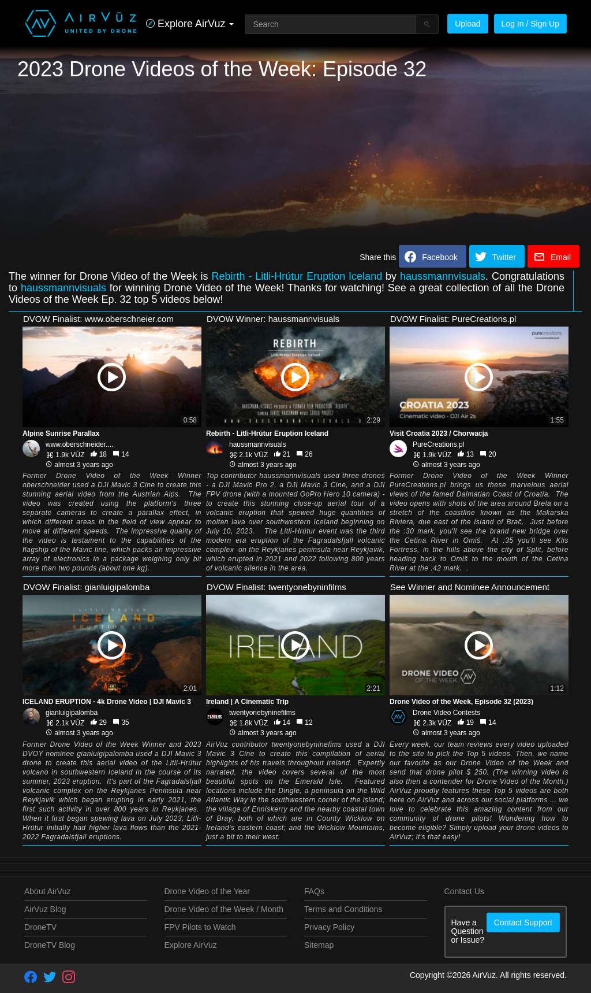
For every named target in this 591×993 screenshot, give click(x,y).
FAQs (314, 891)
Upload (467, 23)
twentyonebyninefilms (262, 713)
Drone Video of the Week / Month (224, 909)
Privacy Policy (329, 927)
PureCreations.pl (438, 444)
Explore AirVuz (190, 945)
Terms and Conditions (343, 909)
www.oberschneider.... (79, 444)
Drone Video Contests (446, 713)
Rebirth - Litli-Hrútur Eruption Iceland (296, 276)
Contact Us (464, 891)
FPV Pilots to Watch (200, 927)
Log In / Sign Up (530, 23)
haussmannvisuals (442, 276)
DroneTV (40, 927)
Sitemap (319, 945)
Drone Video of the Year (207, 891)
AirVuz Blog (45, 909)
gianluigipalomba (72, 713)
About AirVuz (47, 891)
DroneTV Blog (49, 945)
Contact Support (523, 922)
